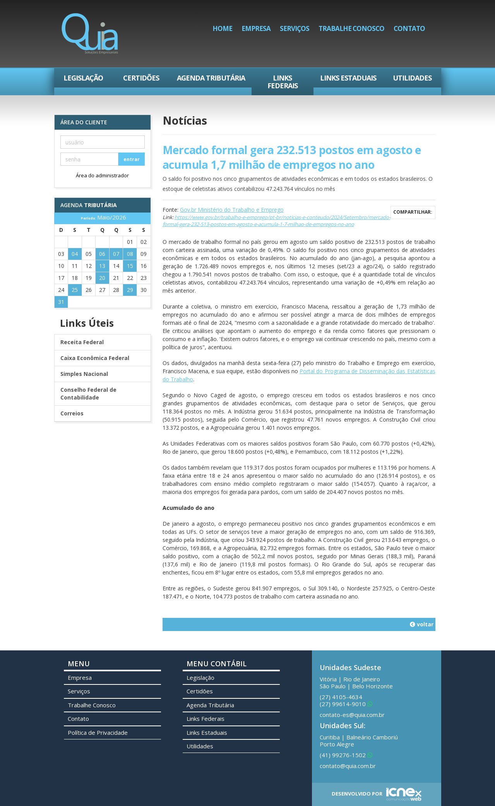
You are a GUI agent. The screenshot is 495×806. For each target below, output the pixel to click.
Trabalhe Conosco (351, 28)
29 (130, 289)
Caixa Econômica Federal (94, 358)
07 (116, 253)
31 (61, 301)
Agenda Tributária (211, 77)
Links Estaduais (348, 77)
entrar (131, 159)
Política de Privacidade (98, 732)
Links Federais (282, 81)
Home (222, 28)
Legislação (83, 77)
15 (130, 265)
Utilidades (412, 77)
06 (102, 253)
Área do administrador (102, 175)
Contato (409, 28)
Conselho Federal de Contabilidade (88, 393)
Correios (72, 413)
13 (102, 265)
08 (130, 253)
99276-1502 (346, 755)
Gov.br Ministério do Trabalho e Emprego (232, 209)
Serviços (294, 28)
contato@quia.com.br (348, 766)
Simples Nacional (84, 373)
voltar (421, 624)
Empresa (256, 28)
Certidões (141, 77)
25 (75, 289)
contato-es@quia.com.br (352, 715)
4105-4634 (341, 697)
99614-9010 (346, 704)
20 (102, 277)
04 (75, 253)
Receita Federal (82, 342)
